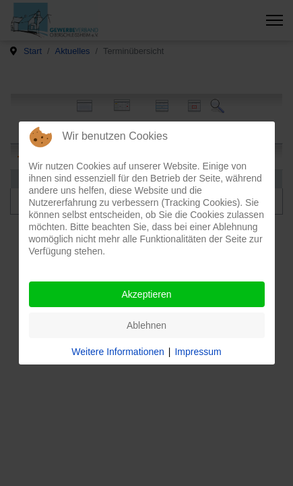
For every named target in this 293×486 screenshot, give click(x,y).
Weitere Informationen (117, 351)
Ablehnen (146, 325)
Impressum (197, 351)
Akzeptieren (147, 294)
